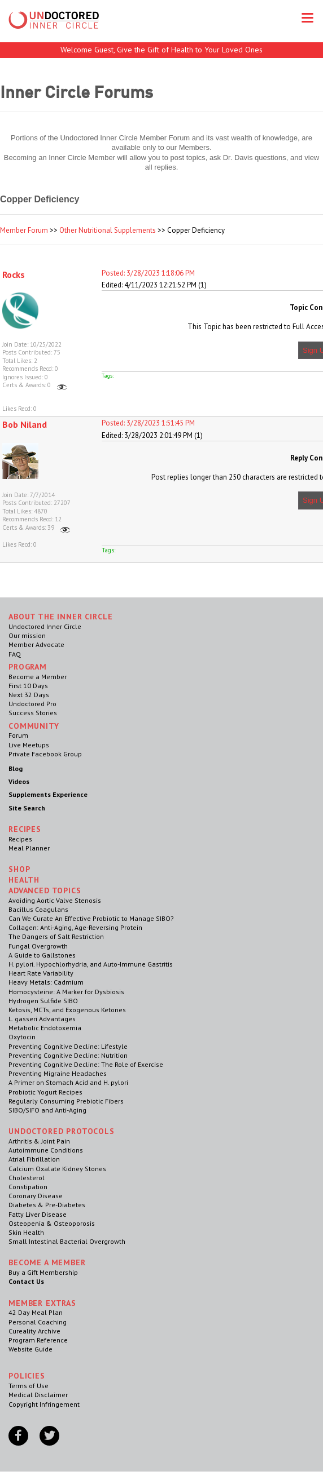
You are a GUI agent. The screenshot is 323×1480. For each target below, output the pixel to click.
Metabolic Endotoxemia (44, 1027)
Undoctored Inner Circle (44, 626)
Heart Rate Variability (40, 973)
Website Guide (30, 1349)
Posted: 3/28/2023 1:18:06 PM (148, 273)
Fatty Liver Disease (37, 1214)
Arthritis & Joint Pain (39, 1141)
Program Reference (38, 1340)
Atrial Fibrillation (34, 1159)
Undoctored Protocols (61, 1131)
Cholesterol (26, 1177)
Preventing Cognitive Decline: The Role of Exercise (85, 1064)
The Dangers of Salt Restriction (56, 936)
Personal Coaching (37, 1322)
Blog (15, 768)
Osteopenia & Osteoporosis (51, 1223)
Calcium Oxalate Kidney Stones (57, 1168)
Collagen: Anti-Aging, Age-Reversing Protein (75, 927)
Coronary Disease (35, 1195)
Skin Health (26, 1232)
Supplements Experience (48, 794)
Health (24, 880)
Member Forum (24, 230)
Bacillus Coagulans (38, 909)
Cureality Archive (34, 1331)
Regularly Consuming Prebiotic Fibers (66, 1101)
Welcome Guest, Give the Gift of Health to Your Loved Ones (161, 50)
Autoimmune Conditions (45, 1150)
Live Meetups (28, 745)
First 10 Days (28, 685)
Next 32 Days (28, 694)
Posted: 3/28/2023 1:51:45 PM (148, 423)
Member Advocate (36, 644)
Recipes (20, 839)
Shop (19, 869)
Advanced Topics (44, 890)
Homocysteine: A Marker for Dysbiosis (66, 991)
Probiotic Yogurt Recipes (45, 1092)
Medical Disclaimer (38, 1394)
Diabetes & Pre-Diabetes (46, 1204)
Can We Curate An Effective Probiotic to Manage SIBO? (91, 918)
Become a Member (37, 676)
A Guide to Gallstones (42, 955)
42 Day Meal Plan (35, 1312)
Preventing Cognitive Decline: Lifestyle (68, 1046)
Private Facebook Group (45, 754)
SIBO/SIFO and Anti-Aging (47, 1110)
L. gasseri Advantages (42, 1018)
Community (33, 726)
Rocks (13, 274)
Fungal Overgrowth (38, 946)
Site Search (26, 808)
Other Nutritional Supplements (107, 230)
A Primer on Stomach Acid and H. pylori (68, 1082)
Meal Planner (29, 848)
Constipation (27, 1186)
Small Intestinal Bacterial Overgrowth (66, 1241)
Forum (18, 735)
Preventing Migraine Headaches (57, 1073)
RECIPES (24, 829)
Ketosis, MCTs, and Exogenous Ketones (67, 1009)
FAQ (14, 654)
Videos (18, 781)
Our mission (27, 635)
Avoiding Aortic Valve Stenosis (54, 900)
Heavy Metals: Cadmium (46, 982)
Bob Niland (24, 424)
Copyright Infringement (44, 1404)
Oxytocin (22, 1037)
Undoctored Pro (32, 703)
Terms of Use (28, 1385)
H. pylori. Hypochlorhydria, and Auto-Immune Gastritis (90, 964)
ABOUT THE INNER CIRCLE (60, 617)
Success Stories (32, 712)
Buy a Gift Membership (43, 1272)
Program (27, 667)
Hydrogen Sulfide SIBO (43, 1000)
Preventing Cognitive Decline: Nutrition (68, 1055)
